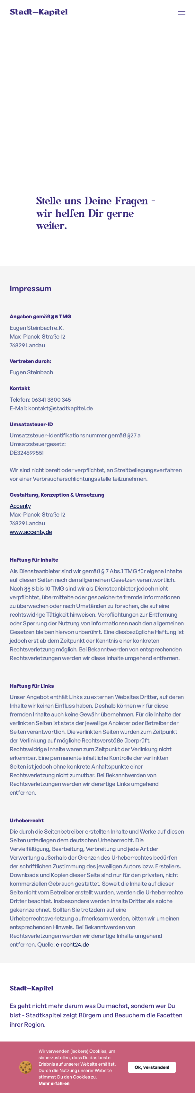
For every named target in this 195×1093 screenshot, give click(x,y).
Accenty (20, 505)
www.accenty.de (31, 531)
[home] (44, 13)
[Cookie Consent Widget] (97, 1067)
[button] (182, 12)
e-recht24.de (72, 944)
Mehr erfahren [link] (54, 1083)
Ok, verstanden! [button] (152, 1067)
